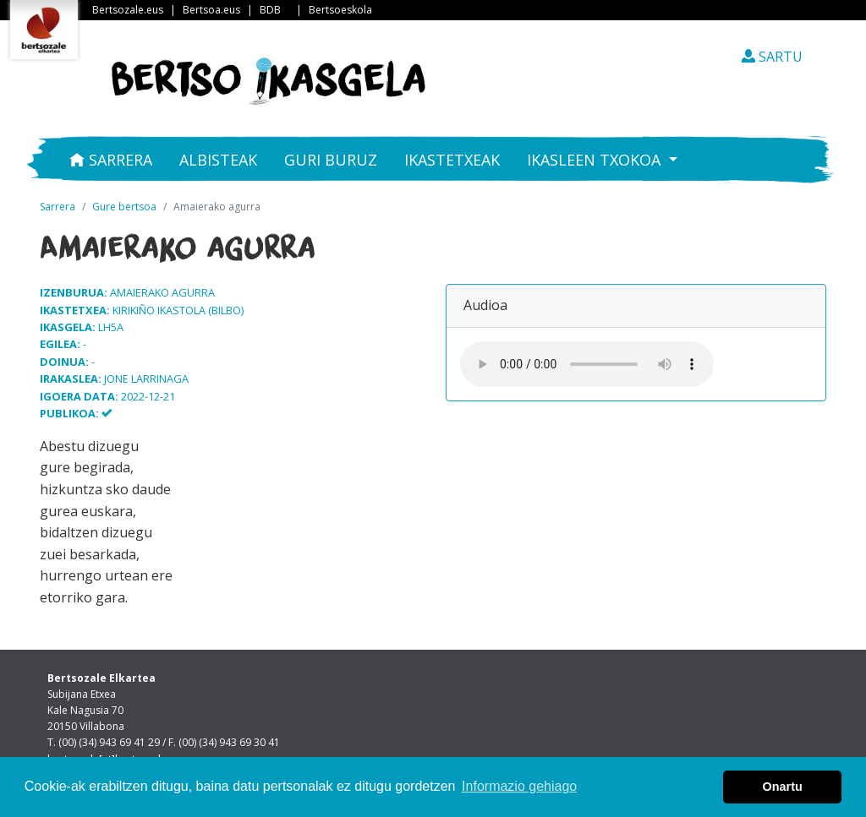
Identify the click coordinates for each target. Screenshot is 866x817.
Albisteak (218, 160)
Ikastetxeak (452, 160)
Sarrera (110, 160)
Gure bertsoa (124, 206)
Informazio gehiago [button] (519, 786)
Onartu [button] (783, 786)
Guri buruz (330, 160)
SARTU (772, 56)
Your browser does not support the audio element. (587, 364)
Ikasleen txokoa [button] (596, 160)
